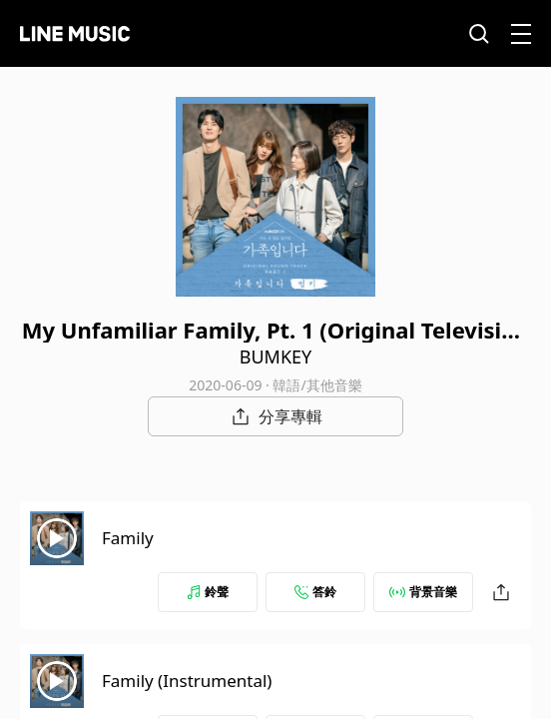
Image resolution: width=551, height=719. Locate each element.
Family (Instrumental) (187, 680)
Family (128, 537)
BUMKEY (276, 356)
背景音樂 (423, 591)
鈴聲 (208, 591)
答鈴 (315, 591)
